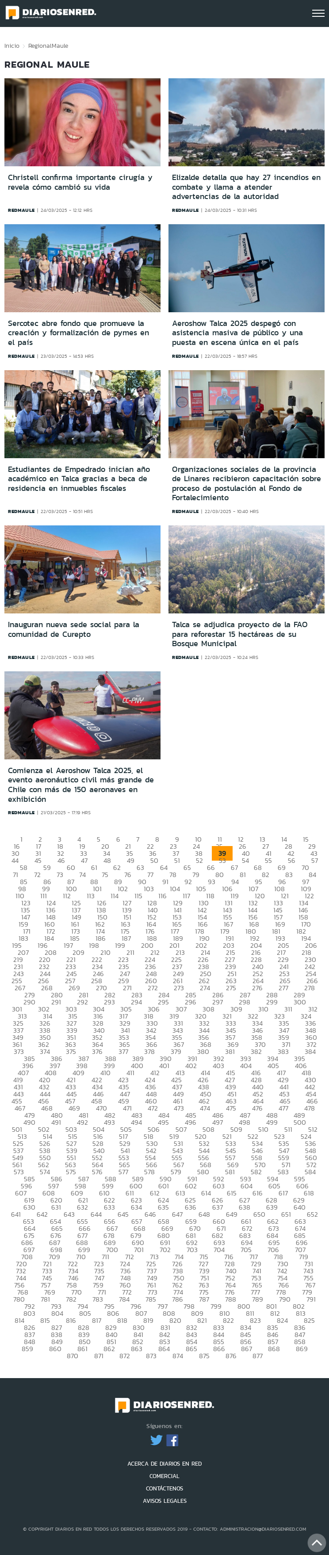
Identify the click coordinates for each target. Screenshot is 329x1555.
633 (109, 1207)
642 (42, 1214)
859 (27, 1348)
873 (151, 1355)
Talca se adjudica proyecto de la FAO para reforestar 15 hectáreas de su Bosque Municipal (240, 634)
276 (257, 987)
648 (204, 1214)
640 (300, 1207)
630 (29, 1207)
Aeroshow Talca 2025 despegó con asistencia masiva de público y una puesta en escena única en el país (237, 333)
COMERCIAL (164, 1476)
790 (285, 1299)
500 (300, 1122)
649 (231, 1214)
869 (302, 1348)
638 (244, 1207)
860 (55, 1348)
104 (175, 888)
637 (217, 1207)
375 (71, 1051)
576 (97, 1171)
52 (199, 860)
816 (71, 1320)
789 (257, 1299)
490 (29, 1122)
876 (231, 1355)
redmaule (21, 210)
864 (164, 1348)
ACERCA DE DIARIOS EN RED (164, 1463)
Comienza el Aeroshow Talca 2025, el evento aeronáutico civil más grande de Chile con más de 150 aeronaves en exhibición (81, 785)
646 (150, 1214)
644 (96, 1214)
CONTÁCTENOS (164, 1488)
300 (300, 1002)
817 (96, 1320)
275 (231, 987)
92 (188, 881)
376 (97, 1051)
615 (232, 1193)
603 (219, 1186)
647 (177, 1214)
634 (136, 1207)
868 (274, 1348)
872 (124, 1355)
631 (56, 1207)
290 (29, 1002)
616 (257, 1193)
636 (190, 1207)
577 (123, 1171)
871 (98, 1355)
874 (177, 1355)
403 (218, 1065)
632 (82, 1207)
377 (123, 1051)
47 (84, 860)
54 (245, 860)
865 (191, 1348)
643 (69, 1214)
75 (105, 874)
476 (257, 1108)
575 (71, 1171)
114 (115, 895)
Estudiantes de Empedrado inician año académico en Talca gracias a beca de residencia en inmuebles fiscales (79, 478)
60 (71, 867)
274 (205, 987)
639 (272, 1207)
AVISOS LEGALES (165, 1501)
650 (259, 1214)
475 (231, 1108)
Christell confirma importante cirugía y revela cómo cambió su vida (80, 182)
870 (72, 1355)
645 (123, 1214)
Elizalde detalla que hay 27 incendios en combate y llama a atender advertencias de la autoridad (246, 187)
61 (94, 867)
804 (57, 1313)
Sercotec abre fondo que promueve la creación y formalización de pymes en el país (78, 333)
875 (204, 1355)
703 (192, 1249)
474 (205, 1108)
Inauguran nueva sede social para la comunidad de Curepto (73, 629)
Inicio (11, 45)
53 (222, 860)
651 (286, 1214)
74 (82, 874)
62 (117, 867)
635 (163, 1207)
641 (16, 1214)
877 (257, 1355)
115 (138, 895)
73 (60, 874)
